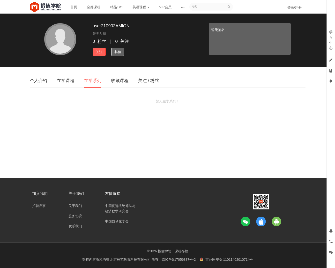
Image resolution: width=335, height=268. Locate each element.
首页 (73, 7)
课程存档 (181, 251)
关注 (99, 52)
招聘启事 (39, 206)
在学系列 (92, 80)
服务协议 (75, 216)
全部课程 (93, 7)
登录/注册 (294, 7)
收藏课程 (119, 80)
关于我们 (75, 206)
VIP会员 (165, 7)
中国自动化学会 (117, 221)
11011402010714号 (238, 259)
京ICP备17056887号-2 (179, 259)
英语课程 (141, 7)
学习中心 (331, 40)
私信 (117, 52)
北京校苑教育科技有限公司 (131, 259)
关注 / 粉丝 (148, 80)
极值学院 (164, 251)
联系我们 (75, 226)
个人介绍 (38, 80)
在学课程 (65, 80)
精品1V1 (116, 7)
